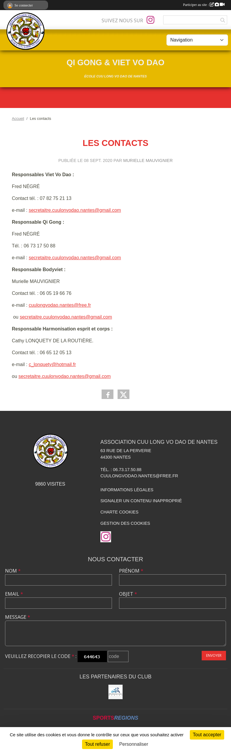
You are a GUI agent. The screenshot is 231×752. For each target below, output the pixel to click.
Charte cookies (119, 512)
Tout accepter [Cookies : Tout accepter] (207, 734)
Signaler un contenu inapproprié (141, 500)
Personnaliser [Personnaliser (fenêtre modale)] (133, 744)
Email (14, 594)
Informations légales (126, 489)
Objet (128, 594)
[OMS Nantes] (115, 692)
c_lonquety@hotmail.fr (52, 364)
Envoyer (214, 655)
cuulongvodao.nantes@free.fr (60, 305)
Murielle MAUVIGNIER (148, 160)
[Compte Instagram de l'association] (150, 19)
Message (17, 617)
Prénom (131, 570)
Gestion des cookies (125, 523)
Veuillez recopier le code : (40, 656)
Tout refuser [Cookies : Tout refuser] (97, 744)
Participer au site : (203, 5)
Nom (13, 570)
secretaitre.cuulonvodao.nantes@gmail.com (75, 210)
